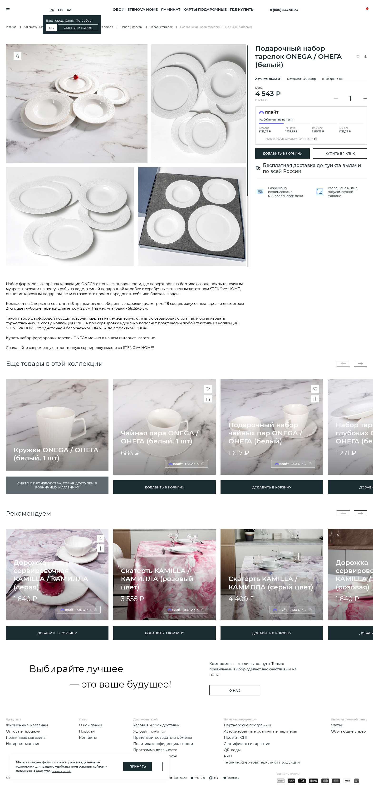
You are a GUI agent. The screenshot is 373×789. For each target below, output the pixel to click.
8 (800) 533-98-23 (284, 10)
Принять (137, 766)
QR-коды (232, 750)
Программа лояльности (155, 750)
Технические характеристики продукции (262, 762)
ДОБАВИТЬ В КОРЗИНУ (282, 153)
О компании (90, 725)
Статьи (337, 725)
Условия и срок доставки (156, 725)
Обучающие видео (348, 731)
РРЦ (228, 756)
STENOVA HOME (143, 10)
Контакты (88, 737)
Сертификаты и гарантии (247, 744)
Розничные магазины (26, 737)
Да (54, 28)
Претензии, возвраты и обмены (162, 737)
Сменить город (80, 28)
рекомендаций (61, 771)
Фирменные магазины (27, 725)
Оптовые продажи (23, 731)
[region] (127, 156)
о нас (234, 690)
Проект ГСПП (236, 737)
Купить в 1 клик (340, 153)
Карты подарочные (205, 10)
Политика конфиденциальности (163, 744)
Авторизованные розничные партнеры (260, 731)
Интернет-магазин (23, 744)
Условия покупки (149, 731)
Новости (87, 731)
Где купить (242, 10)
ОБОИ (118, 10)
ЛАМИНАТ (170, 10)
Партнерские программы (247, 725)
